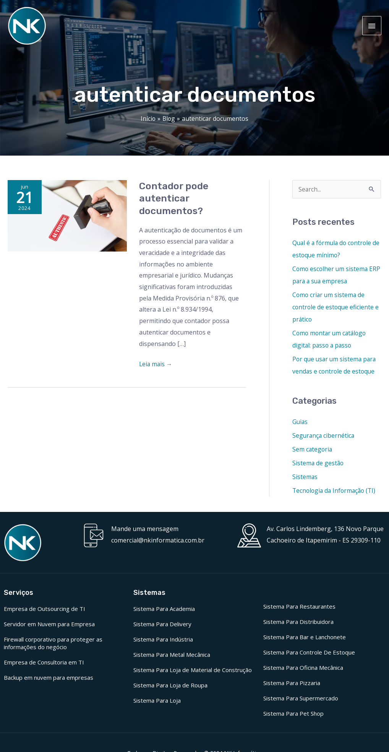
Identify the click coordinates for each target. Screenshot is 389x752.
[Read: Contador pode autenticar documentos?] (67, 214)
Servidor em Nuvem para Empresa (49, 623)
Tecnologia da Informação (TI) (335, 490)
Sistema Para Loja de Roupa (170, 684)
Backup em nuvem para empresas (48, 677)
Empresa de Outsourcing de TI (44, 608)
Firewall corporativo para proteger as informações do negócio (53, 642)
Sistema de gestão (318, 462)
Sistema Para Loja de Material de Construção (192, 669)
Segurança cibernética (324, 434)
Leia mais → (156, 363)
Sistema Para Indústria (163, 638)
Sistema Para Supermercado (300, 697)
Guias (300, 421)
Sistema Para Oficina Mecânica (303, 667)
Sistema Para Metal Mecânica (171, 654)
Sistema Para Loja (157, 699)
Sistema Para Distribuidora (298, 621)
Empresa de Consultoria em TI (44, 661)
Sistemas (305, 476)
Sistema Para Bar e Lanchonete (304, 636)
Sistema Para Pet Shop (293, 712)
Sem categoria (312, 448)
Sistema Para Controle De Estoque (309, 651)
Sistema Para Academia (164, 608)
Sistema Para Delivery (162, 623)
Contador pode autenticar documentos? (173, 198)
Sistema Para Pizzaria (291, 682)
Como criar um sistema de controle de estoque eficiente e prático (336, 306)
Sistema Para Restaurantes (299, 605)
